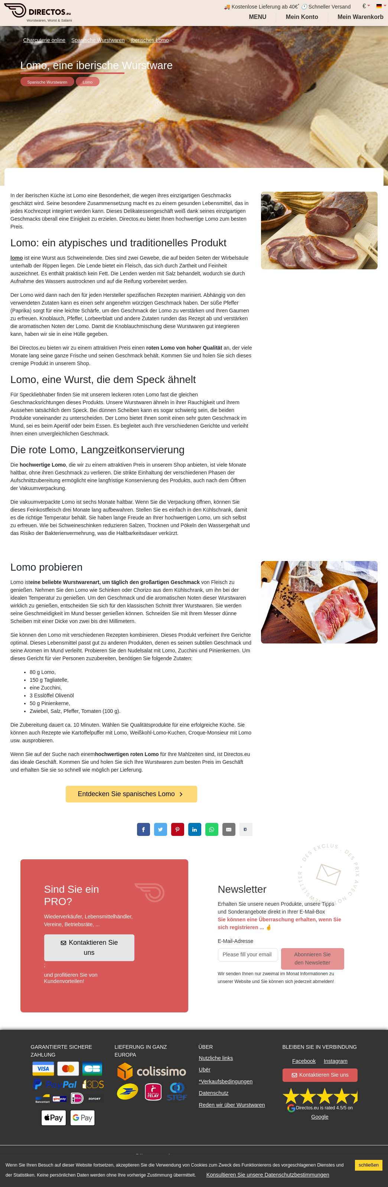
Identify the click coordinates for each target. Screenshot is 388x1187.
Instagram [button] (336, 1061)
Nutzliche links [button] (216, 1058)
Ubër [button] (205, 1070)
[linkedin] (194, 829)
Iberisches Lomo (150, 40)
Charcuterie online (44, 40)
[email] (228, 829)
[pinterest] (177, 829)
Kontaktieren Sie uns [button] (89, 947)
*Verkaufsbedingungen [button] (226, 1081)
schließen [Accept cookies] (369, 1165)
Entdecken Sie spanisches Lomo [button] (131, 794)
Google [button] (319, 1117)
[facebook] (143, 829)
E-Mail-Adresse (236, 941)
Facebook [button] (304, 1061)
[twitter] (160, 829)
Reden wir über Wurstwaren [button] (232, 1105)
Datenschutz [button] (214, 1093)
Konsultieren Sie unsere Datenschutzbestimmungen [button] (267, 1175)
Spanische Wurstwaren (98, 40)
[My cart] (362, 17)
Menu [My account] (257, 17)
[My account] (302, 17)
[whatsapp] (211, 829)
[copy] (245, 829)
